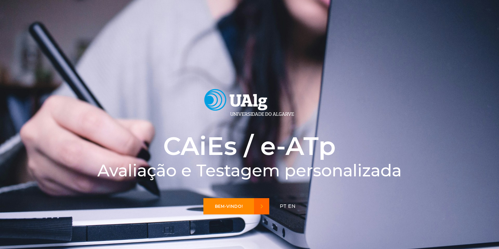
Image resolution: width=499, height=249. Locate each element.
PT (283, 206)
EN (292, 206)
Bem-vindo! (242, 206)
